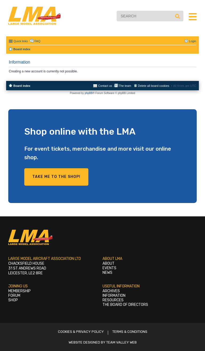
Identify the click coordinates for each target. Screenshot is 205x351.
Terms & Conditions (129, 332)
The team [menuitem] (125, 85)
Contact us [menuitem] (105, 85)
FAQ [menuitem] (37, 41)
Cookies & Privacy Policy (81, 332)
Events (109, 268)
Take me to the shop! (56, 176)
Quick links (21, 41)
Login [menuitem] (192, 41)
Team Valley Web (121, 342)
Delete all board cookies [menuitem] (153, 85)
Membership (19, 291)
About (108, 263)
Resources (113, 300)
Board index (21, 85)
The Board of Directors (125, 304)
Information (113, 295)
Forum (14, 295)
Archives (111, 291)
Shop (13, 300)
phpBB (89, 93)
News (107, 272)
